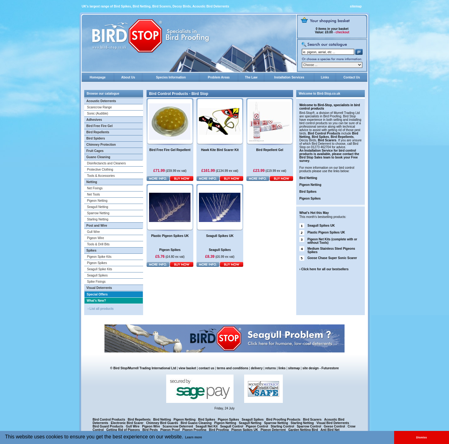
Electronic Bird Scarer (127, 423)
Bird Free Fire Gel (99, 126)
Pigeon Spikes (97, 263)
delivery (257, 368)
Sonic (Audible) (97, 113)
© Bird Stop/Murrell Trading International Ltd (143, 368)
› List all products (100, 308)
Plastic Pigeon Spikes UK (326, 232)
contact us (206, 368)
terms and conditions (232, 368)
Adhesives (94, 119)
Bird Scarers (327, 140)
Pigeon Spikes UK (244, 430)
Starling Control (282, 426)
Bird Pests (150, 430)
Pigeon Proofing (194, 430)
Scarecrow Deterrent (177, 426)
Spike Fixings (96, 281)
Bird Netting (308, 178)
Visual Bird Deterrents (332, 423)
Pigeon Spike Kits (99, 256)
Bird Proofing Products (283, 419)
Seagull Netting (97, 207)
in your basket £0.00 (332, 30)
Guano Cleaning (98, 157)
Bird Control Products (324, 133)
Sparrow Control (309, 426)
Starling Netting (97, 219)
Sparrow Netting (98, 213)
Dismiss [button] (421, 437)
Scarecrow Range (99, 107)
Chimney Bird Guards (162, 423)
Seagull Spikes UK (321, 225)
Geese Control (334, 426)
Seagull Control (231, 426)
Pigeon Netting (97, 200)
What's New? (96, 300)
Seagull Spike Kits (99, 269)
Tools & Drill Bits (98, 244)
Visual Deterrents (99, 288)
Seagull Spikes (97, 275)
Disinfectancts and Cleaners (106, 163)
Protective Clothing (100, 169)
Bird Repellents (97, 132)
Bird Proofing (219, 430)
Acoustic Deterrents (101, 101)
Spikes (91, 250)
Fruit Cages (95, 151)
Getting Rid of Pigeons (123, 430)
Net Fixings (95, 188)
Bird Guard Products (108, 426)
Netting (91, 182)
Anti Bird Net (330, 430)
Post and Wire (96, 225)
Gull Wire (93, 232)
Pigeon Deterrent (273, 430)
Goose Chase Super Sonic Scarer (332, 258)
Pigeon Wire (95, 238)
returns (270, 368)
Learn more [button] (193, 437)
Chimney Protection (101, 144)
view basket (187, 368)
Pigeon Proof (170, 430)
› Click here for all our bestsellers (324, 269)
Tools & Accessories (101, 175)
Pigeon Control (257, 426)
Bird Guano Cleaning (196, 423)
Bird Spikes (320, 137)
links (282, 368)
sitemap (356, 6)
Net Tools (93, 194)
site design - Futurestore (320, 368)
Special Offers (97, 294)
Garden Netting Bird (303, 430)
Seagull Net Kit (207, 426)
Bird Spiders (95, 138)
